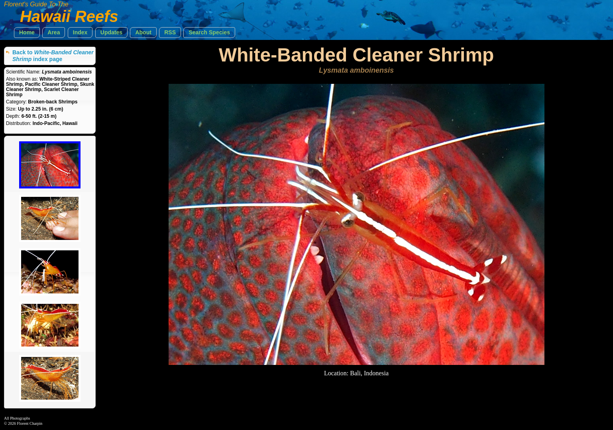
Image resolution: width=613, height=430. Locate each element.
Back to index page (53, 55)
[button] (27, 32)
